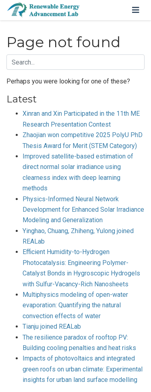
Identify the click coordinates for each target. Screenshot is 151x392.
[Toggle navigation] (136, 10)
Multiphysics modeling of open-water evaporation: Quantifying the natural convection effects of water (75, 305)
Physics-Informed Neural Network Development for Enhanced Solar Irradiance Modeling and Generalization (83, 209)
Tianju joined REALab (52, 326)
